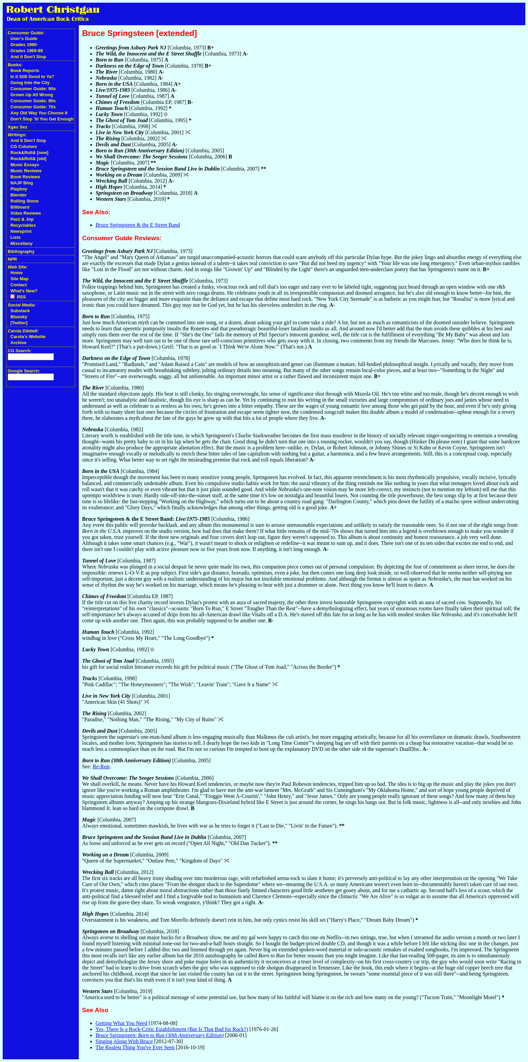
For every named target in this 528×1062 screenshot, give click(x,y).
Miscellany (21, 243)
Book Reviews (25, 176)
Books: (15, 64)
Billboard (19, 207)
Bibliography (21, 251)
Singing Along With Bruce (124, 1041)
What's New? (23, 290)
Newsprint (21, 231)
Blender (18, 194)
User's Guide (23, 38)
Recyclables (23, 225)
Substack (20, 310)
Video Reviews (25, 213)
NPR (12, 259)
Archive (18, 342)
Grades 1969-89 (26, 50)
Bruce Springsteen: (160, 1035)
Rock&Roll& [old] (28, 158)
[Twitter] (18, 322)
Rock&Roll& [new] (29, 152)
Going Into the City (30, 82)
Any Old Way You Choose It (39, 112)
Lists (15, 237)
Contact (18, 284)
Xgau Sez (17, 127)
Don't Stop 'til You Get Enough (42, 118)
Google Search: (24, 370)
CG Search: (20, 350)
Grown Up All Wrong (31, 94)
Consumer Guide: (26, 32)
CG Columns (23, 146)
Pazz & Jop (22, 219)
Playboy (18, 188)
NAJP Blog (21, 182)
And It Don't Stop (28, 56)
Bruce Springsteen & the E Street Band (138, 225)
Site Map (19, 278)
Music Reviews (26, 170)
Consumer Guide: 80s (33, 100)
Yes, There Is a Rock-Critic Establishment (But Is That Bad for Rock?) (172, 1029)
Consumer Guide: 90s (33, 88)
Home (16, 272)
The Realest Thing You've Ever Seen (135, 1047)
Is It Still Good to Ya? (32, 76)
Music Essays (24, 164)
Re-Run (101, 766)
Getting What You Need (121, 1023)
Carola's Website (27, 336)
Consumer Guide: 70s (33, 106)
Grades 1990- (24, 44)
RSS (18, 296)
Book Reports (24, 70)
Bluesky (18, 316)
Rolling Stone (24, 201)
